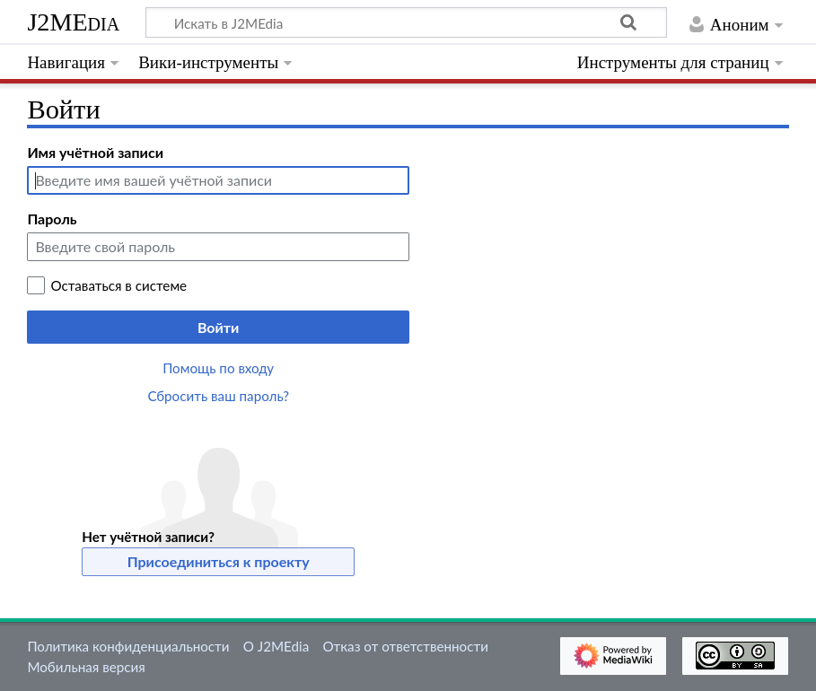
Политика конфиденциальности (128, 646)
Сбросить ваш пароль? (218, 396)
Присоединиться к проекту (218, 561)
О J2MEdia (276, 646)
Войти (218, 327)
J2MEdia (73, 22)
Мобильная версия (86, 667)
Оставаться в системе (118, 285)
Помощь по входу (218, 368)
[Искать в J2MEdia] (406, 22)
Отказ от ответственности (404, 646)
